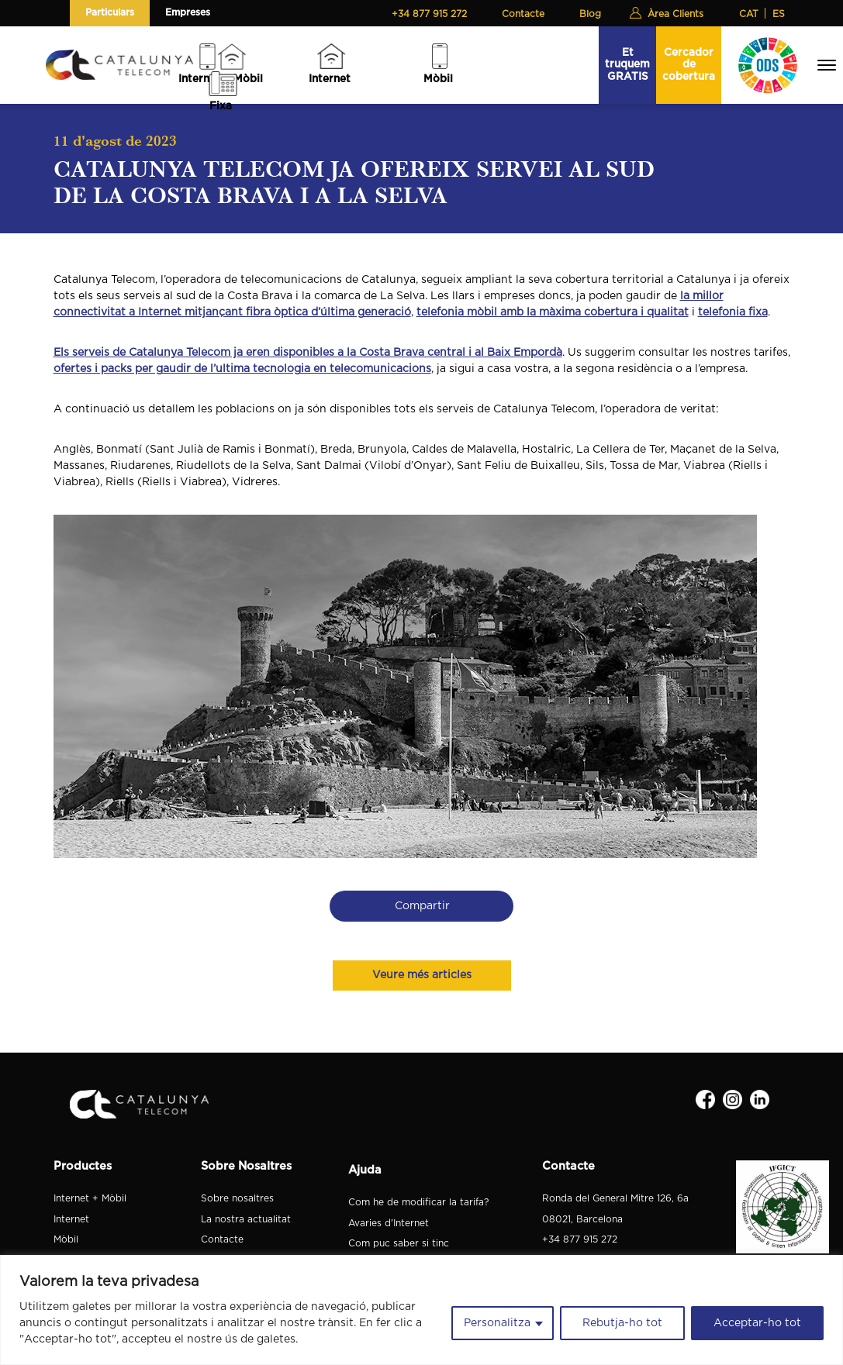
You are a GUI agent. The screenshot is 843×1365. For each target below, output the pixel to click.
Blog (590, 14)
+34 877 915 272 (429, 14)
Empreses (187, 12)
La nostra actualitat (246, 1219)
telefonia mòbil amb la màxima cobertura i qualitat (552, 312)
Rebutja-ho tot (622, 1323)
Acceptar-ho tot (757, 1323)
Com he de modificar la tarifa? (418, 1202)
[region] (421, 1310)
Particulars (109, 12)
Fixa (220, 106)
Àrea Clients (675, 14)
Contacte (523, 14)
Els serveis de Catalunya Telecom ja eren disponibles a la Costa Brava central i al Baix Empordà (308, 352)
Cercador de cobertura (688, 64)
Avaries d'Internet (388, 1223)
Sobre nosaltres (237, 1198)
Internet (330, 79)
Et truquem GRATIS (627, 64)
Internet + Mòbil (90, 1198)
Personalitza (497, 1323)
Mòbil (438, 79)
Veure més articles (422, 975)
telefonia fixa (733, 312)
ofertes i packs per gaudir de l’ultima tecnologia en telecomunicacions (242, 369)
